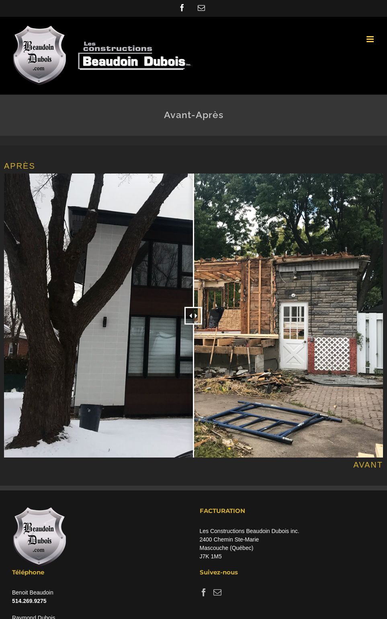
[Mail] (217, 592)
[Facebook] (204, 592)
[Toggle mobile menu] (371, 39)
